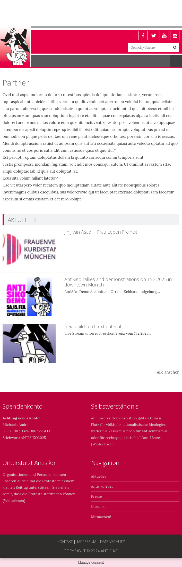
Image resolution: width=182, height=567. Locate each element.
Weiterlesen (102, 444)
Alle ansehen (168, 372)
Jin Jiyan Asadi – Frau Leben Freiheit (100, 232)
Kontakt (65, 541)
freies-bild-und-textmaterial (92, 326)
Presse (96, 496)
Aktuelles (98, 476)
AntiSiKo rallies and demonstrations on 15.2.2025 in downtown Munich (118, 282)
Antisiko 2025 (102, 486)
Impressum (86, 541)
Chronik (98, 506)
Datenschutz (112, 541)
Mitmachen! (101, 516)
